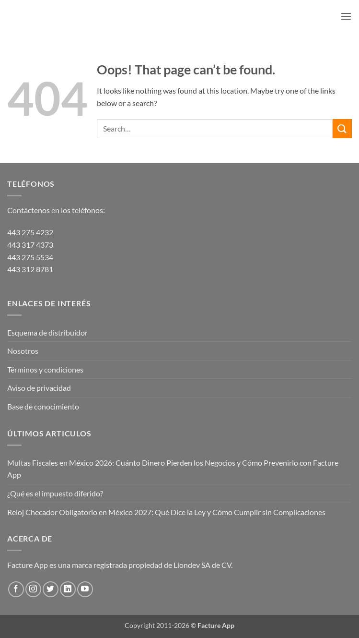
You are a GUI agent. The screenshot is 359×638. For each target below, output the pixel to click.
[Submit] (342, 128)
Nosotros (22, 350)
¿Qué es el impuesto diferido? (55, 493)
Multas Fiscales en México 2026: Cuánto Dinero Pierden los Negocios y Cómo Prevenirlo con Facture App (172, 469)
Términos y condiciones (45, 369)
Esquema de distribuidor (47, 332)
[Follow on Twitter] (50, 589)
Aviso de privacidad (39, 387)
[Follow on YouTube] (85, 589)
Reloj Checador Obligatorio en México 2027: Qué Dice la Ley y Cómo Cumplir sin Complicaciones (166, 512)
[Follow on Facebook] (16, 589)
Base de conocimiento (43, 406)
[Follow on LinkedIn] (68, 589)
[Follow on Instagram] (33, 589)
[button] (346, 16)
